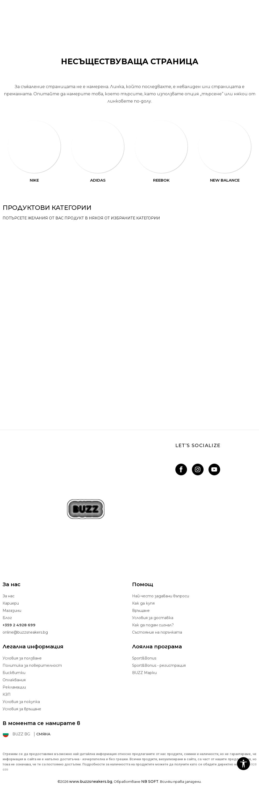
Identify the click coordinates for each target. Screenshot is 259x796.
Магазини (12, 610)
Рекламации (14, 687)
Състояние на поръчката (157, 632)
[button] (243, 763)
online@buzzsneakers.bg (25, 632)
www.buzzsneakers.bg (90, 781)
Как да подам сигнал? (153, 625)
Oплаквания (14, 680)
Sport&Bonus (144, 658)
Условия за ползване (22, 658)
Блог (7, 617)
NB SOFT (150, 781)
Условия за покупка (21, 701)
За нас (9, 596)
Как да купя (143, 603)
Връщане (141, 610)
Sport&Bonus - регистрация (159, 665)
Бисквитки (14, 672)
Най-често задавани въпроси (160, 596)
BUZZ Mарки (144, 672)
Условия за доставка (152, 617)
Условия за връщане (22, 709)
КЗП (7, 694)
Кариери (11, 603)
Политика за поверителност (32, 665)
